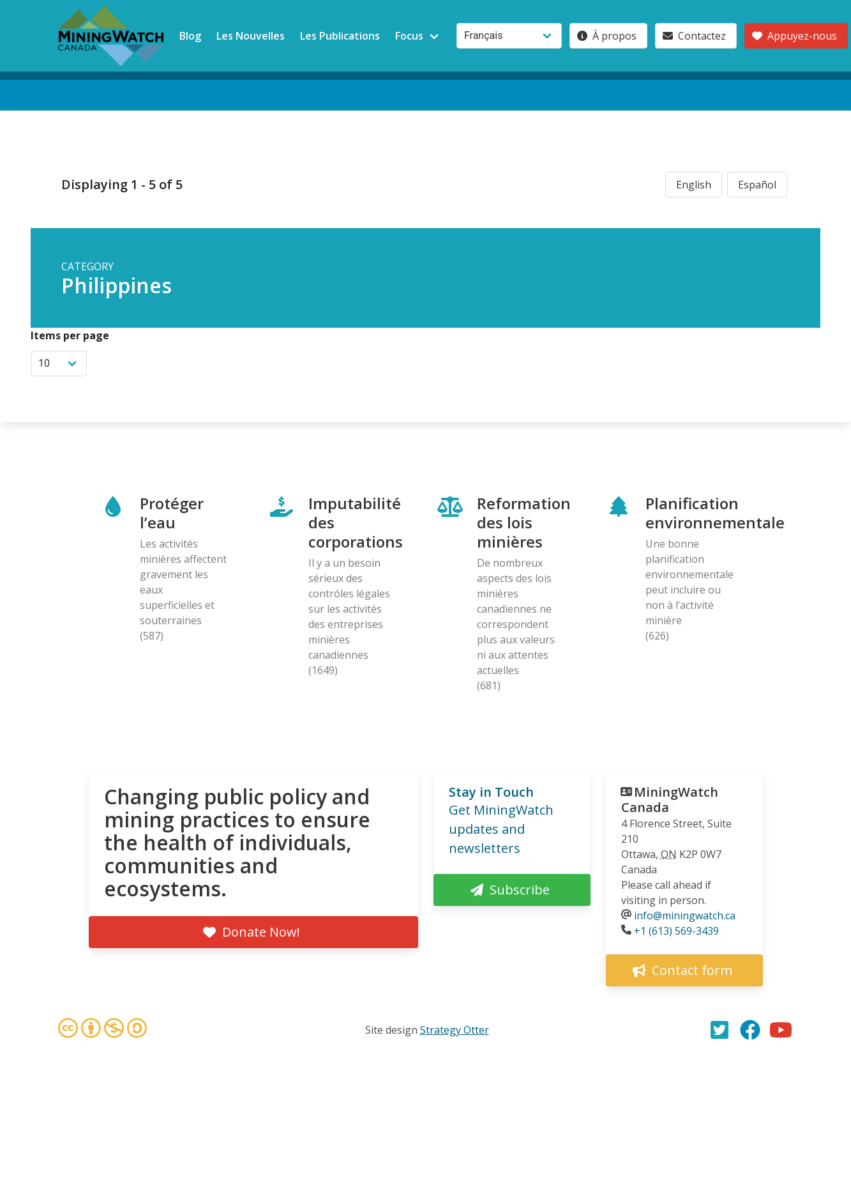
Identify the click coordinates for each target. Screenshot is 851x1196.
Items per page (70, 335)
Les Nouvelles (250, 36)
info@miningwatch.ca (684, 915)
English (693, 185)
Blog (190, 36)
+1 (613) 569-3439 (676, 931)
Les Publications (340, 36)
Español (757, 185)
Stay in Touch (491, 792)
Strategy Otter (454, 1030)
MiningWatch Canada (669, 799)
